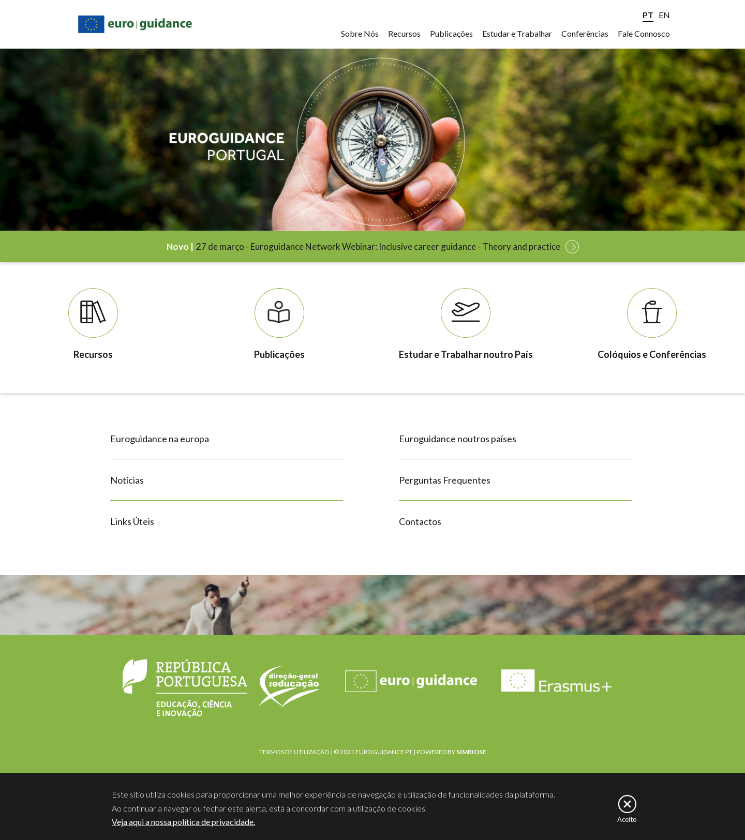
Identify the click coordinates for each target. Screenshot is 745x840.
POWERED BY (451, 752)
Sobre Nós (360, 33)
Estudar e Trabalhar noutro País (466, 354)
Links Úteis (132, 521)
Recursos (404, 33)
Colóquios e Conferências (652, 354)
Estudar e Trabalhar (517, 33)
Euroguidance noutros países (457, 438)
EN (664, 15)
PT (648, 15)
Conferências (584, 33)
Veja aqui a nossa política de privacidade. (183, 822)
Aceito (627, 819)
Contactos (420, 521)
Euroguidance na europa (159, 438)
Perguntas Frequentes (444, 480)
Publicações (451, 33)
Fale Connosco (644, 33)
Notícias (127, 480)
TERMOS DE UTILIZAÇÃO (294, 752)
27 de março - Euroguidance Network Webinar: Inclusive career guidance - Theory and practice (378, 246)
